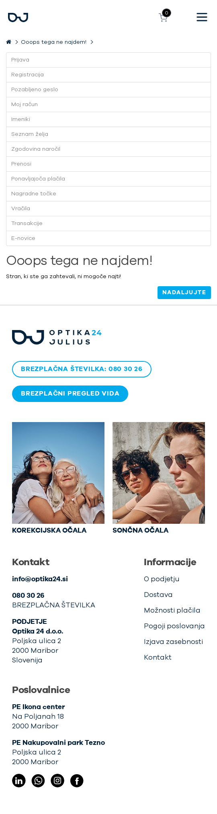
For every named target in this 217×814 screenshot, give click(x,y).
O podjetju (162, 579)
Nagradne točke (33, 194)
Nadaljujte (184, 292)
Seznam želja (29, 134)
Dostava (158, 594)
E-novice (23, 238)
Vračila (20, 208)
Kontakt (158, 657)
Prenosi (21, 164)
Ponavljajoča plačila (38, 179)
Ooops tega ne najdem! (53, 42)
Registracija (27, 75)
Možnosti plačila (172, 610)
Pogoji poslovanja (174, 626)
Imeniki (20, 119)
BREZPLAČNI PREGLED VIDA (70, 393)
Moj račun (24, 104)
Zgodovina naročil (35, 149)
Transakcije (27, 223)
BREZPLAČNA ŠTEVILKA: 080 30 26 (82, 369)
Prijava (20, 60)
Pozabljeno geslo (34, 89)
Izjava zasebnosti (173, 641)
